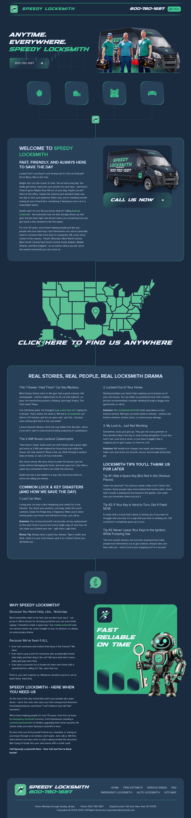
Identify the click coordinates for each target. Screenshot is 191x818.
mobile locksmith (63, 625)
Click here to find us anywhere (95, 343)
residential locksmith (129, 410)
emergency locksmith (23, 719)
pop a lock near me (65, 410)
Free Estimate (133, 787)
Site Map (170, 792)
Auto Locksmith (148, 792)
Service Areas (157, 787)
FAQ (173, 787)
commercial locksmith (21, 722)
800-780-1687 (50, 792)
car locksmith (73, 413)
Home (115, 787)
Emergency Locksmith (116, 792)
